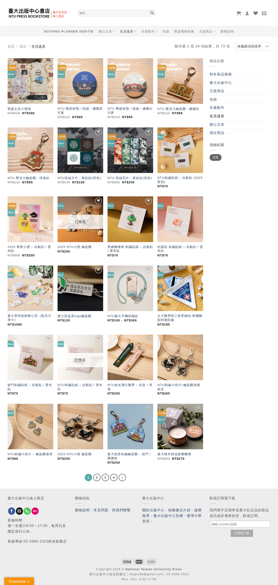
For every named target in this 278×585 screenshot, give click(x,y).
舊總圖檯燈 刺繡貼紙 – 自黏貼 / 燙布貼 (130, 249)
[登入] (247, 13)
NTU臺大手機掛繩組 (123, 316)
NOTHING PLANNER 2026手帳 (69, 31)
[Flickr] (35, 511)
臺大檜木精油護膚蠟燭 (174, 454)
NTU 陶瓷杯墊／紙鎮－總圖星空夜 (80, 110)
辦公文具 (107, 31)
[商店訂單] (252, 46)
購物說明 (227, 31)
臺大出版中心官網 (168, 516)
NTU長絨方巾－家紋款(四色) (79, 178)
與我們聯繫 (121, 510)
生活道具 (128, 31)
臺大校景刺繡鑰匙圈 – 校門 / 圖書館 (129, 456)
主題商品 (207, 31)
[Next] (122, 477)
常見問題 (101, 510)
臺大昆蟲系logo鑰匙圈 (74, 316)
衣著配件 (149, 31)
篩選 (215, 157)
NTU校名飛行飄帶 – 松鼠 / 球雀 (130, 387)
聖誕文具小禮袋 (19, 109)
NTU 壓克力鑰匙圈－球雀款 (29, 178)
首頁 (11, 46)
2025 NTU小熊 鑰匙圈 (75, 247)
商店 (23, 46)
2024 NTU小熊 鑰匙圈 (75, 454)
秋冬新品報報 (221, 74)
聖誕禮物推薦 (184, 31)
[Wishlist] (255, 13)
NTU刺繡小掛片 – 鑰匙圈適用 (30, 454)
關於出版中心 (153, 510)
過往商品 (217, 133)
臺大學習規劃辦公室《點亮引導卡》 (29, 318)
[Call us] (27, 511)
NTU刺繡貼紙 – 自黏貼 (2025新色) (180, 180)
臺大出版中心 (221, 83)
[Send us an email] (19, 511)
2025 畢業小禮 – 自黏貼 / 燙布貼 (29, 249)
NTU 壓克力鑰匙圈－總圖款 (178, 109)
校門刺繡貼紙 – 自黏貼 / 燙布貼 (30, 387)
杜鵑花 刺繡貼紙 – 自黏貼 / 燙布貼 (180, 249)
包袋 (166, 31)
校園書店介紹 (179, 510)
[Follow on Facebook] (11, 511)
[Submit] (152, 13)
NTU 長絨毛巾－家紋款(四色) (130, 178)
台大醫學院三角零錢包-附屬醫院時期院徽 (179, 318)
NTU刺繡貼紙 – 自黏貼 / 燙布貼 (80, 387)
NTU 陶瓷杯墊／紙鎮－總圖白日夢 (130, 110)
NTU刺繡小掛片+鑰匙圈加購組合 (178, 387)
